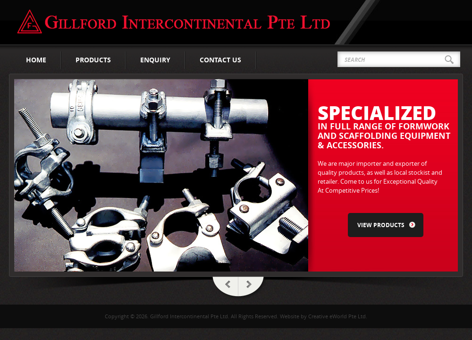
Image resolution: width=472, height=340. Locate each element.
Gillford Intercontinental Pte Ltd (173, 21)
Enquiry (155, 59)
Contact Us (220, 59)
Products (93, 59)
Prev (224, 288)
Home (36, 59)
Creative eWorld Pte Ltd (337, 316)
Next (252, 288)
